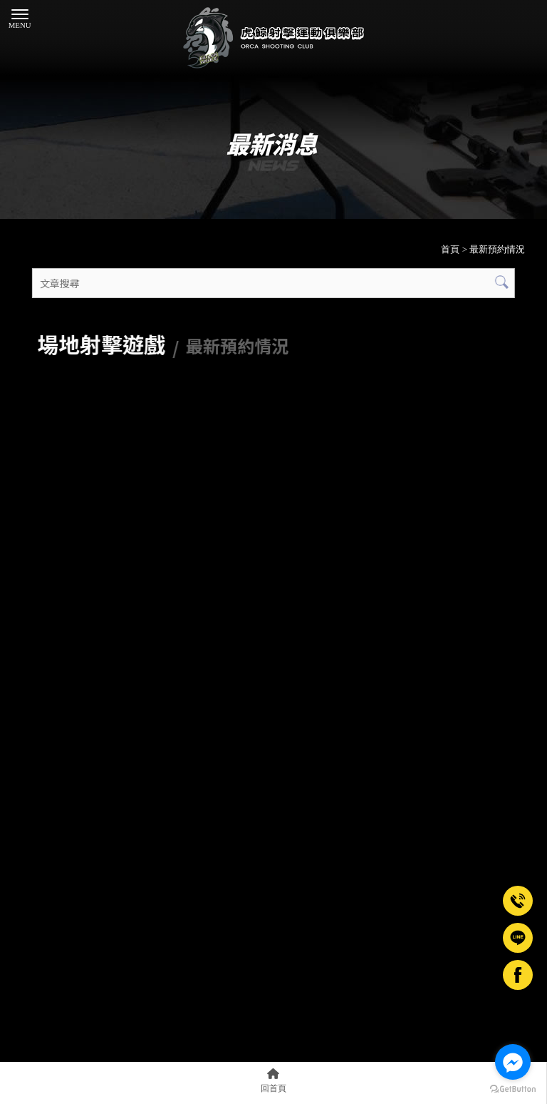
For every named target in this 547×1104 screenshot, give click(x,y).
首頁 (450, 249)
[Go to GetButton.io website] (513, 1089)
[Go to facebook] (513, 1062)
